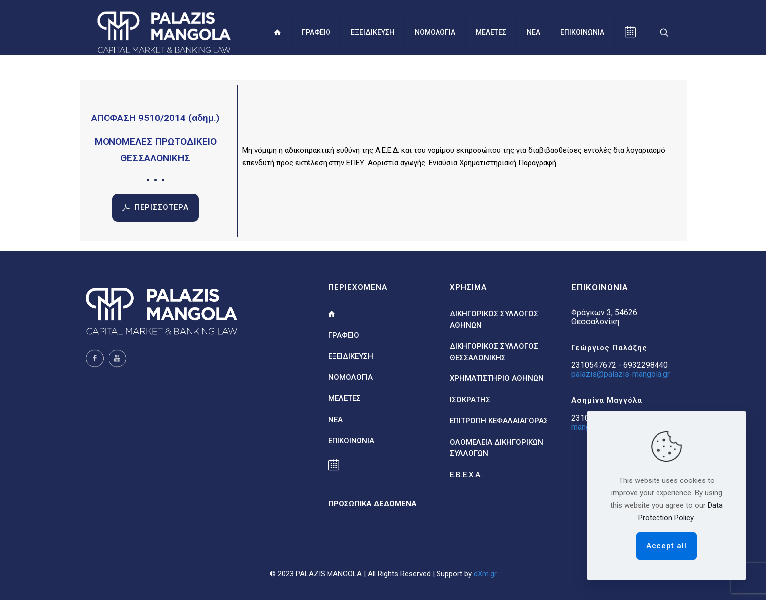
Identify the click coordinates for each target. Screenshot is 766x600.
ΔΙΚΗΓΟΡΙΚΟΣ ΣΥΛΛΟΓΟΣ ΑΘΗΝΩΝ (494, 319)
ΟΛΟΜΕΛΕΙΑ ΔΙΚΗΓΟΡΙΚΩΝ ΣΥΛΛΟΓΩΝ (496, 448)
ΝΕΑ (335, 419)
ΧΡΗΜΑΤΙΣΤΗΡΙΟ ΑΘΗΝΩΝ (497, 378)
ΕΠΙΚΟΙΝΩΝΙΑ (351, 440)
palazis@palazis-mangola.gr (620, 374)
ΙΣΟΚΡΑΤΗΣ (470, 399)
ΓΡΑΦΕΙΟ (343, 335)
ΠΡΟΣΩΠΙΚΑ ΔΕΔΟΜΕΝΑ (372, 503)
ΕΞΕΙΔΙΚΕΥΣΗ (350, 356)
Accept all (666, 545)
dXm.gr (485, 573)
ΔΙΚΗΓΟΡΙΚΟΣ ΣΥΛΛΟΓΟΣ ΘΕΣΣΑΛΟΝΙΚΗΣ (494, 352)
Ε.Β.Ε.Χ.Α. (466, 474)
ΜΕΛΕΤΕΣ (344, 398)
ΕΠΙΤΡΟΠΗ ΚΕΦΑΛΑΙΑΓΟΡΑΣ (499, 420)
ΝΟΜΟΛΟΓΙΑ (350, 377)
